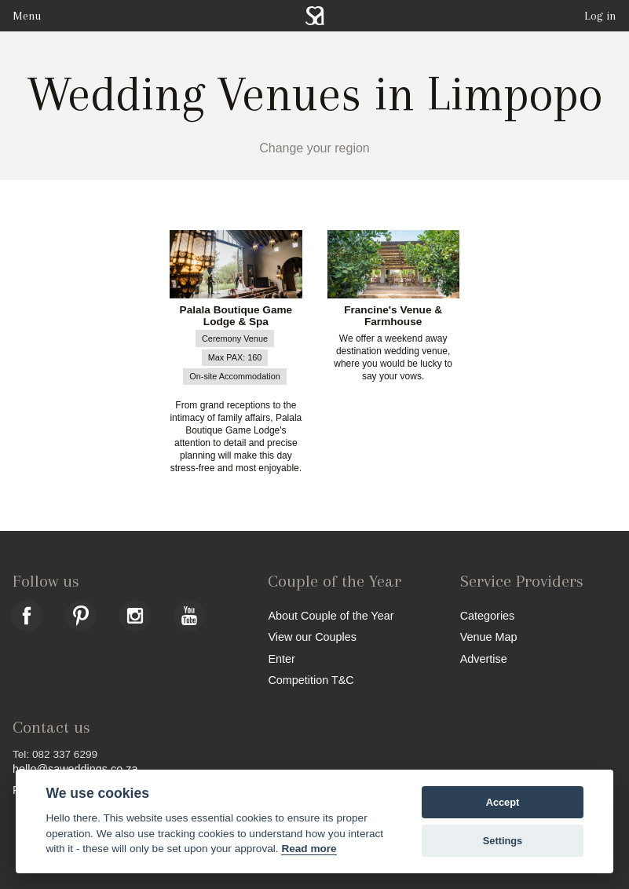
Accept (503, 802)
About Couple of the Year (330, 615)
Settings (502, 841)
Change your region (314, 148)
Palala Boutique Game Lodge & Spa (236, 316)
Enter (281, 658)
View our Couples (312, 636)
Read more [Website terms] (308, 848)
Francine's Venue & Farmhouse (393, 316)
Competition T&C (310, 680)
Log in (600, 16)
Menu (27, 16)
